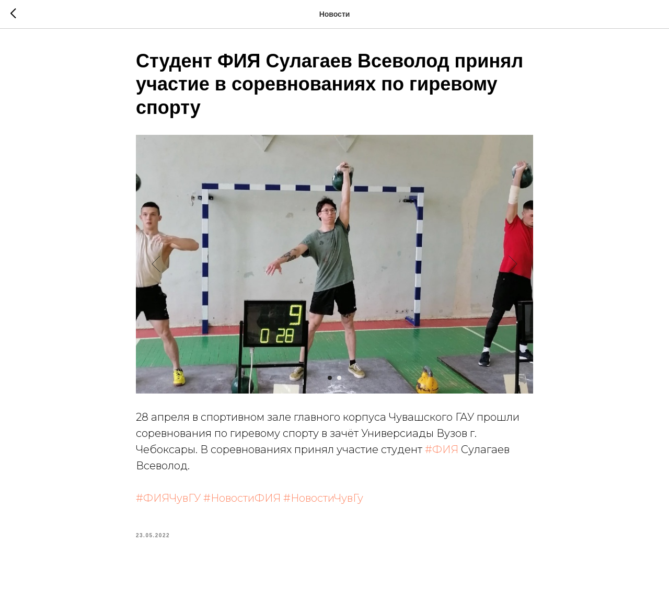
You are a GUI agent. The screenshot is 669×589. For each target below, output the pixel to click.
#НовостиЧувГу (323, 498)
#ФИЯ (441, 449)
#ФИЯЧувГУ (168, 498)
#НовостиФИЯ (242, 498)
